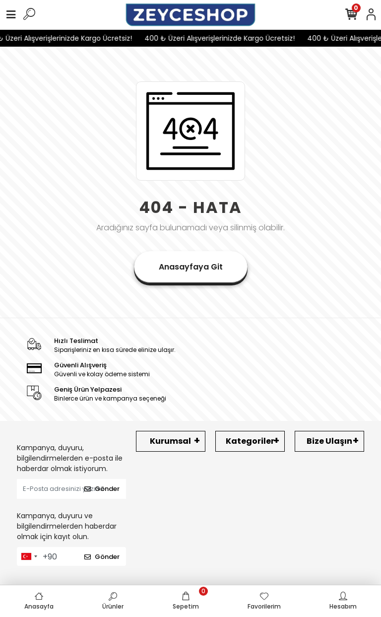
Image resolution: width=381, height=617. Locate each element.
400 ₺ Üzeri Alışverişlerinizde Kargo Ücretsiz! (222, 38)
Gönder (102, 488)
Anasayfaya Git (191, 267)
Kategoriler (250, 441)
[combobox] (28, 556)
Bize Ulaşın (329, 441)
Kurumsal (170, 441)
